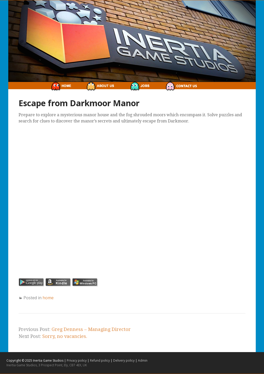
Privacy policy (77, 360)
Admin (142, 360)
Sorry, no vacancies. (64, 336)
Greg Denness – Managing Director (91, 329)
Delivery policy (124, 360)
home (48, 298)
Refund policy (100, 360)
